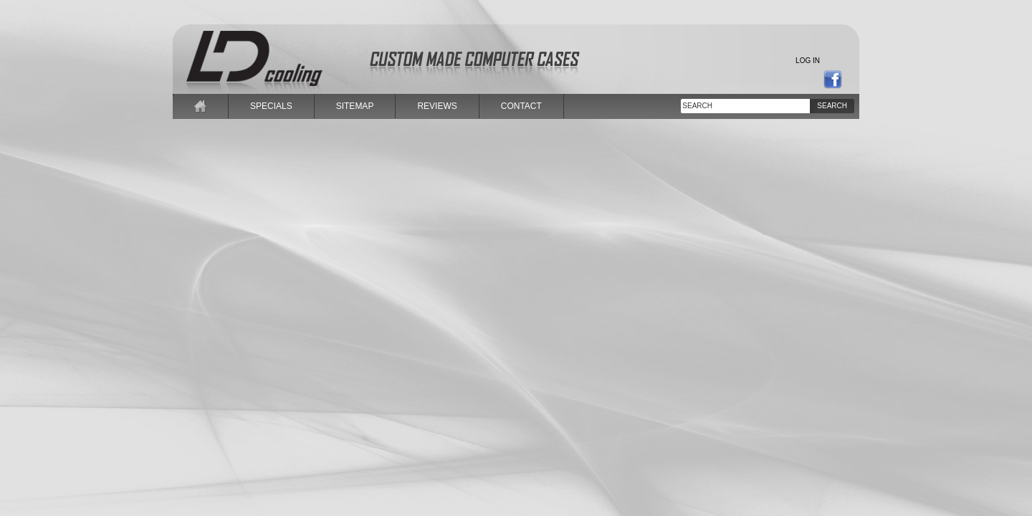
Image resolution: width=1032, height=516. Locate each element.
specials (271, 106)
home (201, 106)
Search (832, 106)
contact (521, 106)
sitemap (355, 106)
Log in (808, 60)
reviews (437, 106)
